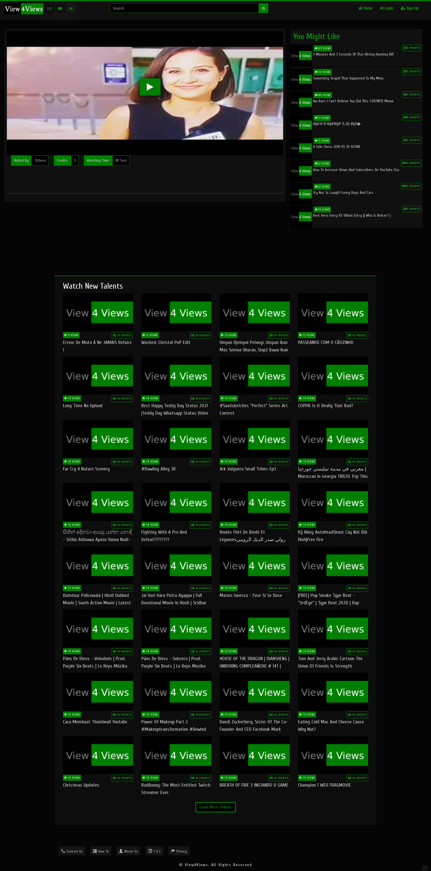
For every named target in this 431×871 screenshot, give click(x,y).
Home (365, 8)
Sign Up (409, 8)
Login (386, 8)
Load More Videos (216, 807)
